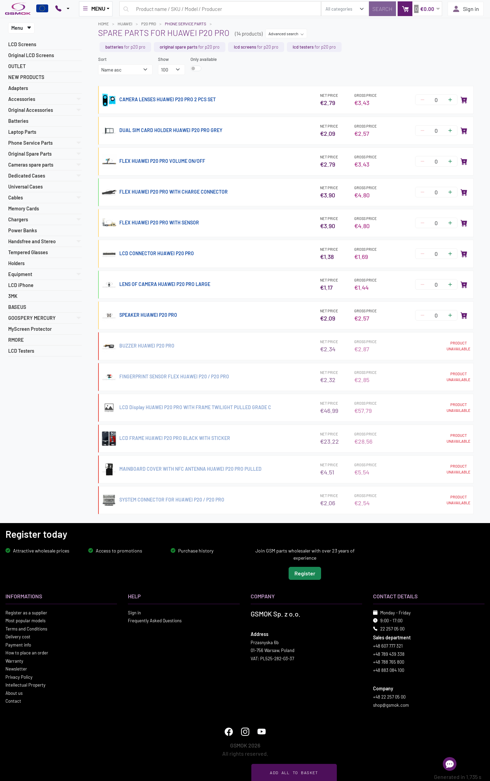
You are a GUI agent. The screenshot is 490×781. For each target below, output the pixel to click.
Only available (203, 59)
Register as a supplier (26, 612)
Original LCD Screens (31, 55)
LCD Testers (21, 351)
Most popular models (25, 620)
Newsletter (16, 669)
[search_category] (345, 8)
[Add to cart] (464, 99)
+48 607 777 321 (388, 646)
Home (103, 23)
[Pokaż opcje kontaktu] (62, 8)
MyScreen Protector (30, 329)
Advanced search (286, 33)
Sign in (465, 9)
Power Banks (22, 230)
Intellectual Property (25, 685)
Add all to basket (294, 772)
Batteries (18, 121)
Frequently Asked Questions (155, 620)
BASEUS (17, 307)
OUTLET (17, 66)
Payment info (18, 644)
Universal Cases (25, 187)
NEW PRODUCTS (26, 77)
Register (304, 573)
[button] (419, 8)
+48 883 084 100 (388, 670)
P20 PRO (148, 23)
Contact (13, 701)
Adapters (18, 88)
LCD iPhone (21, 285)
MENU (93, 8)
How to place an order (26, 652)
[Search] (382, 8)
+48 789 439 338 (389, 653)
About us (14, 692)
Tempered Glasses (28, 252)
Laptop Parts (22, 132)
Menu (21, 28)
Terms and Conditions (26, 628)
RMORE (16, 340)
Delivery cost (17, 636)
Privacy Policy (18, 676)
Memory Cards (23, 208)
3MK (12, 296)
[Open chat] (449, 763)
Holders (16, 263)
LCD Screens (22, 44)
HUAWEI (125, 23)
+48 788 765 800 (388, 662)
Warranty (14, 660)
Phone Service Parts (185, 23)
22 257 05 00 (392, 628)
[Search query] (220, 8)
